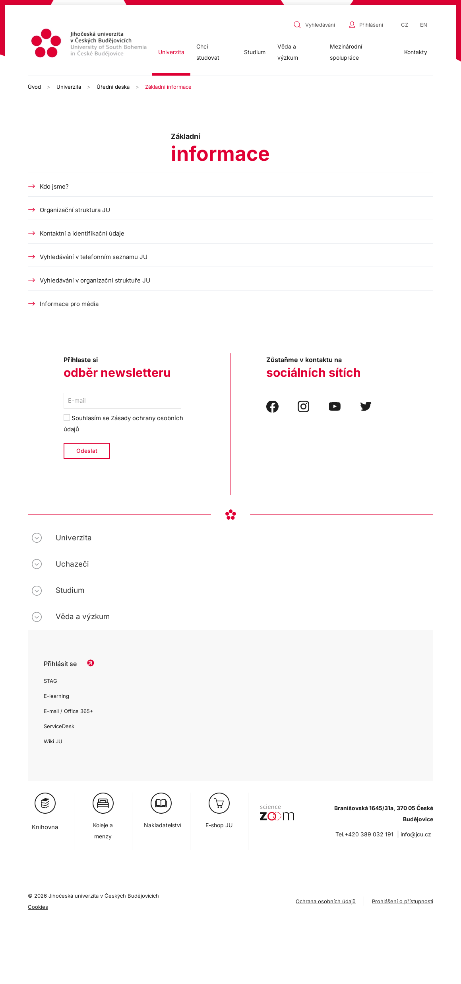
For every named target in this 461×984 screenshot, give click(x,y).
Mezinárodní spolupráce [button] (346, 52)
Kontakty (415, 52)
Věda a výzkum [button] (287, 52)
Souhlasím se (123, 423)
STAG (50, 681)
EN (423, 24)
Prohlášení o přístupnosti (402, 901)
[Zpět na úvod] (90, 44)
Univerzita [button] (171, 52)
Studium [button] (254, 52)
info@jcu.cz (416, 834)
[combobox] (319, 25)
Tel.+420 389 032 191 (364, 834)
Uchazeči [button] (72, 564)
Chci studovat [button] (207, 52)
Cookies (38, 907)
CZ (404, 24)
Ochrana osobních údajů (326, 901)
